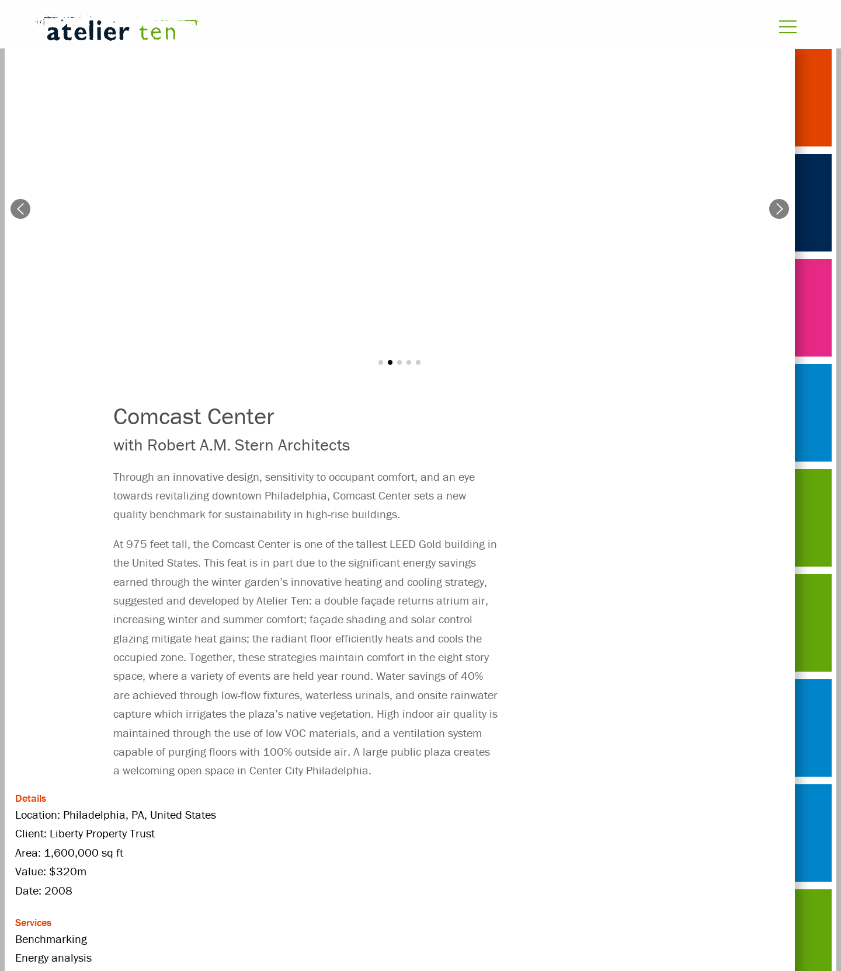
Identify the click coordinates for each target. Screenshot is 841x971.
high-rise (687, 833)
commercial (393, 833)
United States (304, 874)
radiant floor (419, 854)
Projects (132, 833)
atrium (236, 833)
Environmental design (592, 833)
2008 (186, 833)
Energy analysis (480, 833)
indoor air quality (155, 854)
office (355, 854)
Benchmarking (309, 833)
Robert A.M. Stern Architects (182, 874)
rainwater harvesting (521, 854)
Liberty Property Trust (269, 854)
